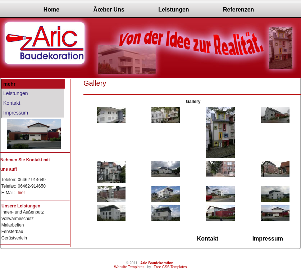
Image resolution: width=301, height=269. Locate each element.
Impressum (15, 113)
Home (51, 9)
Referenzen (238, 9)
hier (21, 192)
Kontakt (11, 103)
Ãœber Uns (109, 9)
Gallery (94, 83)
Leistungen (173, 9)
